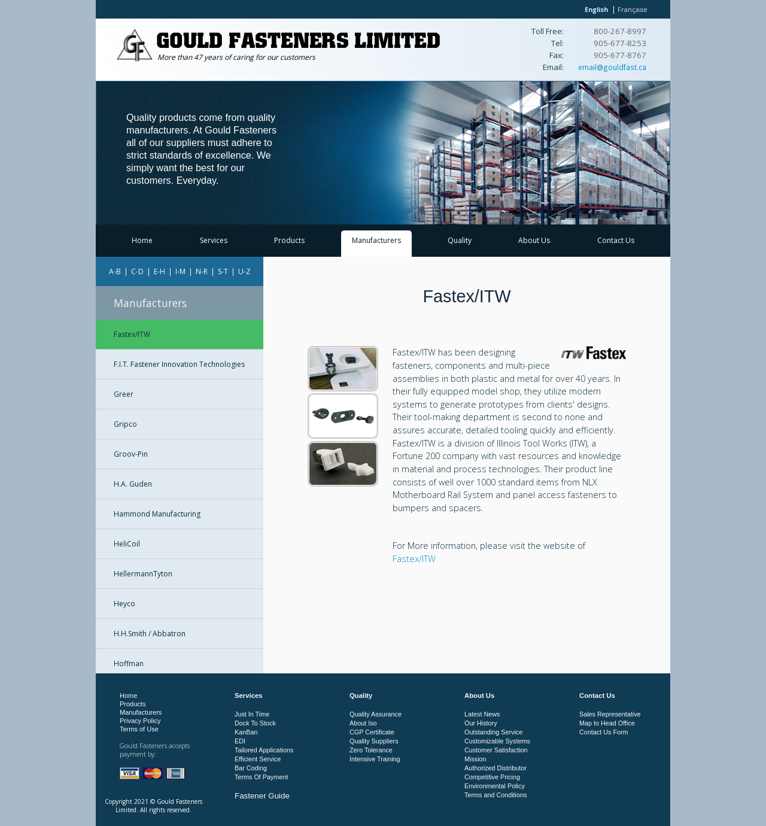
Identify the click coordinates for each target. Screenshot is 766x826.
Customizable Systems (497, 741)
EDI (240, 741)
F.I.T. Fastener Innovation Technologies (179, 364)
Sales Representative (610, 714)
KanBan (246, 732)
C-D (137, 271)
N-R (202, 271)
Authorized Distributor (495, 768)
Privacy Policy (140, 720)
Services (213, 240)
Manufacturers (376, 240)
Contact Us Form (603, 732)
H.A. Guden (133, 484)
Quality (460, 240)
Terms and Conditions (495, 794)
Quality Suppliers (374, 741)
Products (289, 240)
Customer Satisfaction (496, 750)
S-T (223, 271)
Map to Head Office (607, 723)
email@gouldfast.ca (612, 67)
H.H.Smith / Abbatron (150, 633)
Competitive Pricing (492, 777)
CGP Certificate (371, 732)
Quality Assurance (375, 714)
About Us (534, 240)
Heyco (124, 604)
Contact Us (615, 240)
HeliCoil (127, 544)
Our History (480, 723)
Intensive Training (374, 759)
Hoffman (129, 663)
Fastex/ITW (132, 334)
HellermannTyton (143, 574)
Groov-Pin (131, 454)
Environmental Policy (494, 785)
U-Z (244, 271)
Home (142, 240)
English (596, 9)
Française (633, 9)
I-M (180, 271)
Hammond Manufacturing (157, 514)
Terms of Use (139, 729)
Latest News (482, 714)
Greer (123, 394)
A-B (115, 271)
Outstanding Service (493, 732)
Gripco (125, 424)
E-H (159, 271)
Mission (475, 759)
